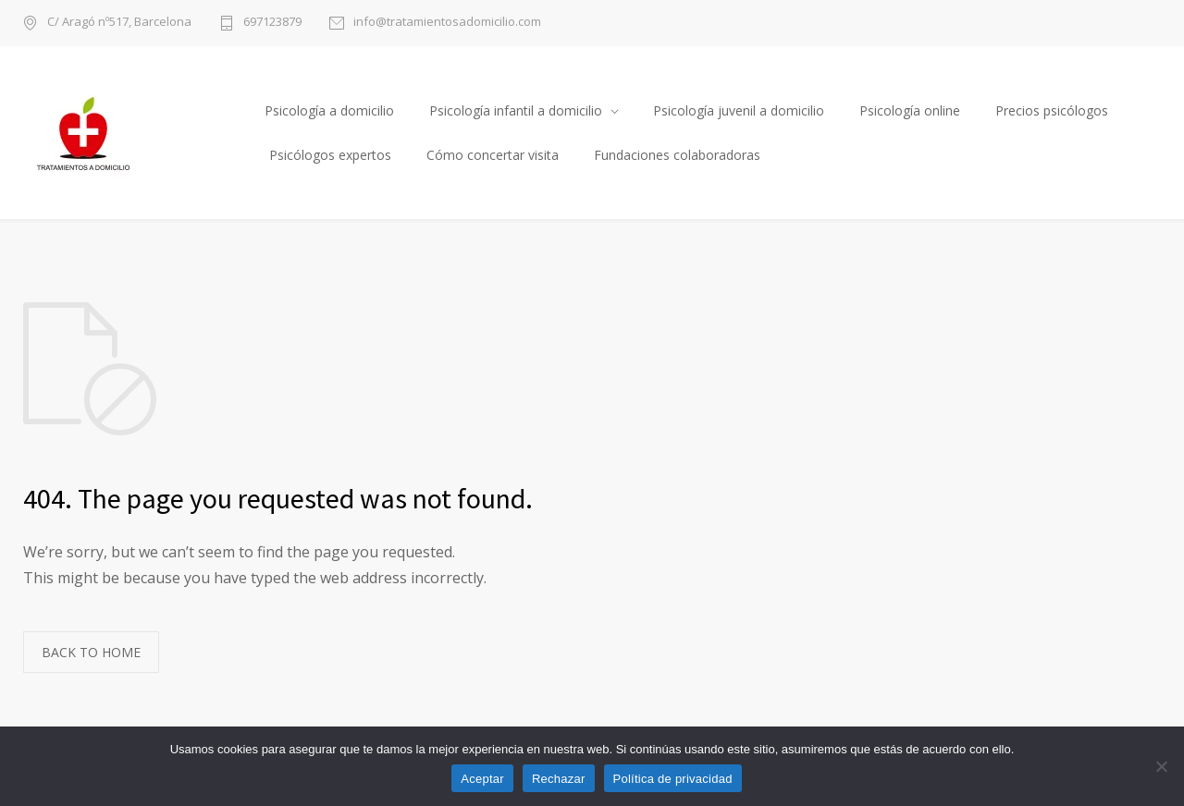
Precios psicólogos (1051, 110)
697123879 (272, 23)
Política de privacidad (673, 779)
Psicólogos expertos (330, 155)
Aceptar (482, 779)
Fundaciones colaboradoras (677, 155)
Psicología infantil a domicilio (515, 110)
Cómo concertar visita (492, 155)
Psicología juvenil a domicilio (738, 110)
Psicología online (909, 110)
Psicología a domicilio (329, 110)
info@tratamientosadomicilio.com (447, 23)
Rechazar (559, 779)
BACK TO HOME (91, 652)
